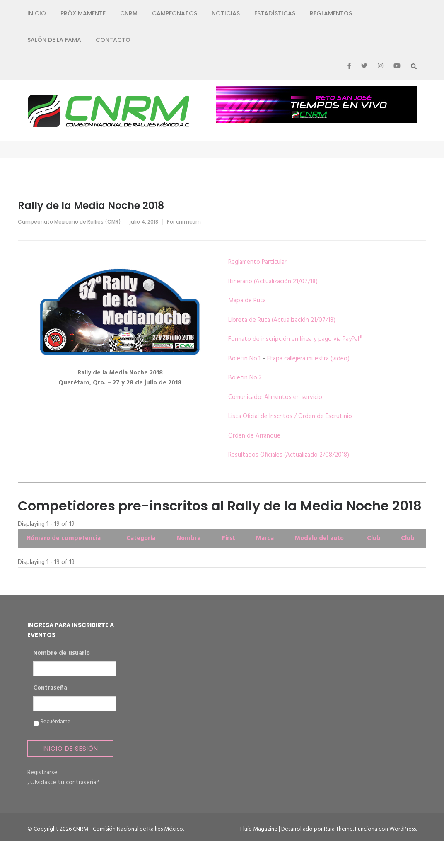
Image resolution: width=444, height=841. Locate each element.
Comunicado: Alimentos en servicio (275, 397)
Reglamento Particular (257, 262)
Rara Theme (338, 829)
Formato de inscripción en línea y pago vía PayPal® (295, 339)
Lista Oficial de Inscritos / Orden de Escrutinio (290, 416)
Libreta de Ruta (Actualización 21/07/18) (281, 320)
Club (374, 538)
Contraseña (50, 688)
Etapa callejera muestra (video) (308, 359)
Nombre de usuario (61, 653)
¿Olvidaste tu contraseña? (63, 783)
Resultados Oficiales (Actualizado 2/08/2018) (288, 455)
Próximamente (83, 13)
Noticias (226, 13)
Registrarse (42, 773)
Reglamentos (331, 13)
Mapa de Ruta (247, 301)
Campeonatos (174, 13)
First (228, 538)
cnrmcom (188, 221)
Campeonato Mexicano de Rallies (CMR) (69, 221)
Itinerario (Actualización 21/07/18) (273, 282)
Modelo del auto (319, 538)
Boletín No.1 (244, 359)
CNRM (129, 13)
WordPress (402, 829)
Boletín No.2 (245, 378)
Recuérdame (55, 722)
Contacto (113, 40)
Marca (265, 538)
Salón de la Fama (54, 40)
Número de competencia (64, 538)
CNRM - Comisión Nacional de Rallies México (128, 829)
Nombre (189, 538)
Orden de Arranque (254, 436)
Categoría (140, 538)
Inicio (36, 13)
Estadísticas (274, 13)
